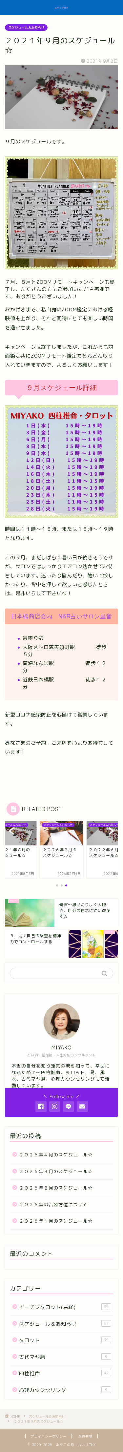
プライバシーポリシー (49, 1436)
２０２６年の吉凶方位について (53, 1204)
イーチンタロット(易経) (65, 1307)
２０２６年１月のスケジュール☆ (56, 1221)
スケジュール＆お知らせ (26, 27)
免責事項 (85, 1436)
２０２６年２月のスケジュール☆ (56, 1188)
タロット (65, 1340)
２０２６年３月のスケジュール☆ (56, 1171)
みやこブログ (62, 8)
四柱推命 (65, 1373)
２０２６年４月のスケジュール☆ (56, 1154)
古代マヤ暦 (65, 1356)
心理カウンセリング (65, 1390)
